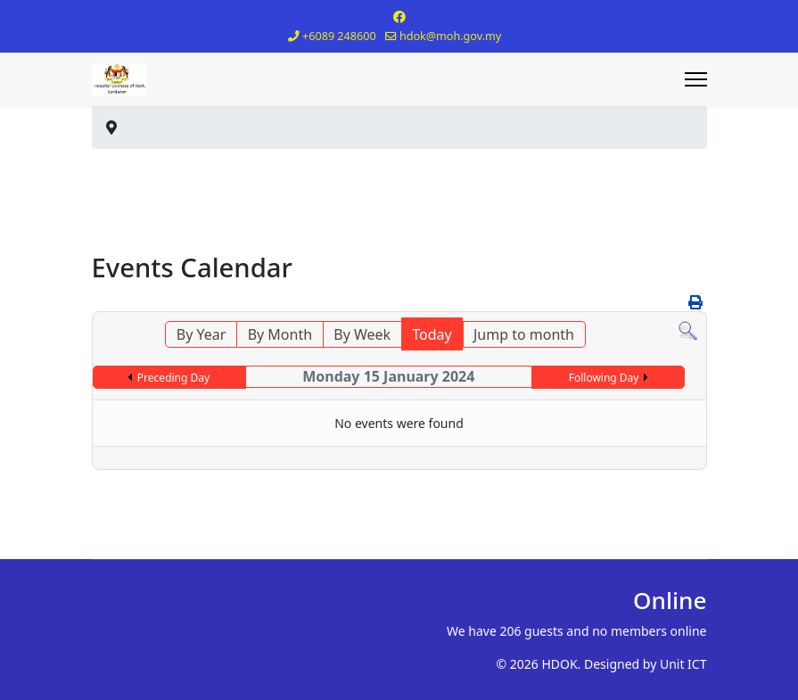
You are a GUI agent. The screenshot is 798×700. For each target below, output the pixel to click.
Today (431, 334)
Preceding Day (173, 377)
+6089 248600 (339, 36)
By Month (280, 334)
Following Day (604, 377)
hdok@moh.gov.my (450, 36)
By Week (362, 334)
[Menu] (696, 79)
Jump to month (523, 334)
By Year (201, 334)
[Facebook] (399, 16)
